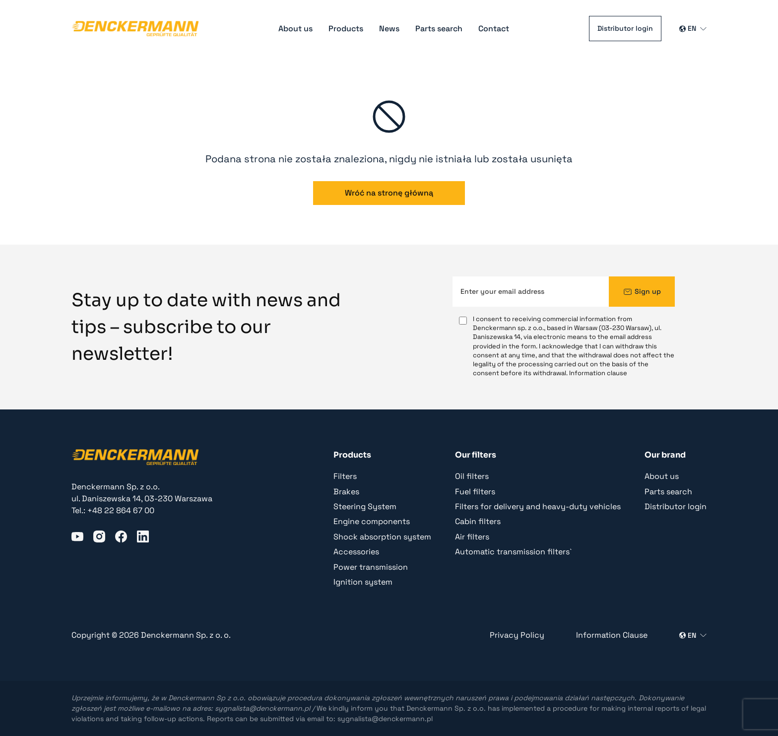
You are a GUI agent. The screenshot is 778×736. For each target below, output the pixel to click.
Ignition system (362, 582)
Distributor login (625, 28)
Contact (493, 28)
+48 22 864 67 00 (120, 510)
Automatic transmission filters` (513, 551)
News (389, 28)
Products (345, 28)
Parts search (438, 28)
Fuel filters (475, 491)
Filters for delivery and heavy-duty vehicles (538, 506)
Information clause (598, 373)
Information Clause (612, 635)
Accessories (356, 551)
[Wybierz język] (693, 28)
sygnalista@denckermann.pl (262, 708)
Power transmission (370, 567)
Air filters (472, 537)
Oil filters (472, 476)
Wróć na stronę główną (389, 193)
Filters (345, 476)
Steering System (364, 506)
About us (295, 28)
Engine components (371, 521)
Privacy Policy (517, 635)
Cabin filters (478, 521)
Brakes (346, 491)
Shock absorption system (382, 537)
